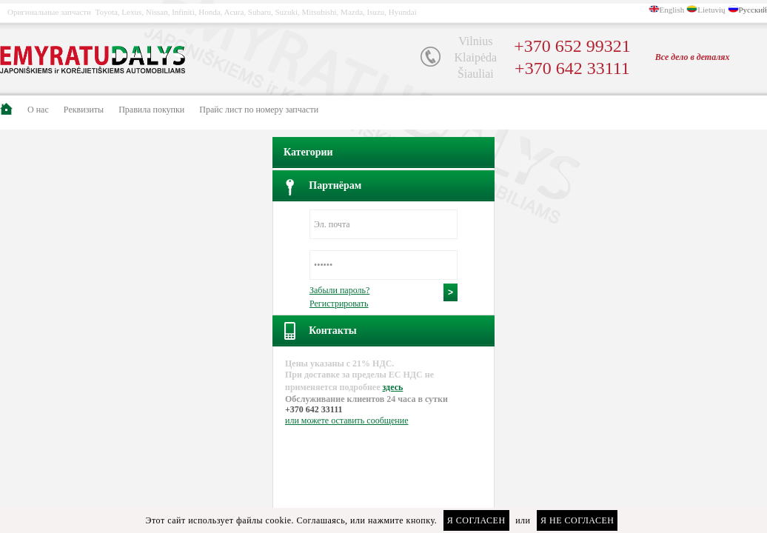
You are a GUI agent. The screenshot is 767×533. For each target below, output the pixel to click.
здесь (392, 387)
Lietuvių (711, 9)
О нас (38, 109)
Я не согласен (577, 520)
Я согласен (476, 520)
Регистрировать (339, 303)
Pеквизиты (84, 109)
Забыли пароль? (339, 290)
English (672, 9)
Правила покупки (151, 109)
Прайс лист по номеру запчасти (258, 109)
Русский (753, 9)
